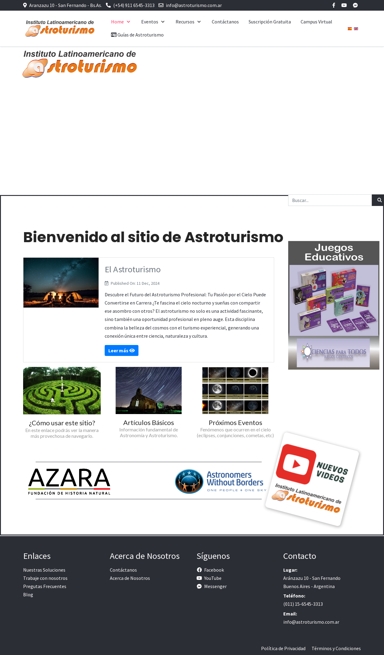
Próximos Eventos (235, 422)
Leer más (121, 350)
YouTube (213, 578)
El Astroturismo (133, 269)
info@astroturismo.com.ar (194, 5)
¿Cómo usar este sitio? (62, 423)
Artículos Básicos (148, 422)
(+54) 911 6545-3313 (134, 5)
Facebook (214, 570)
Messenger (215, 586)
